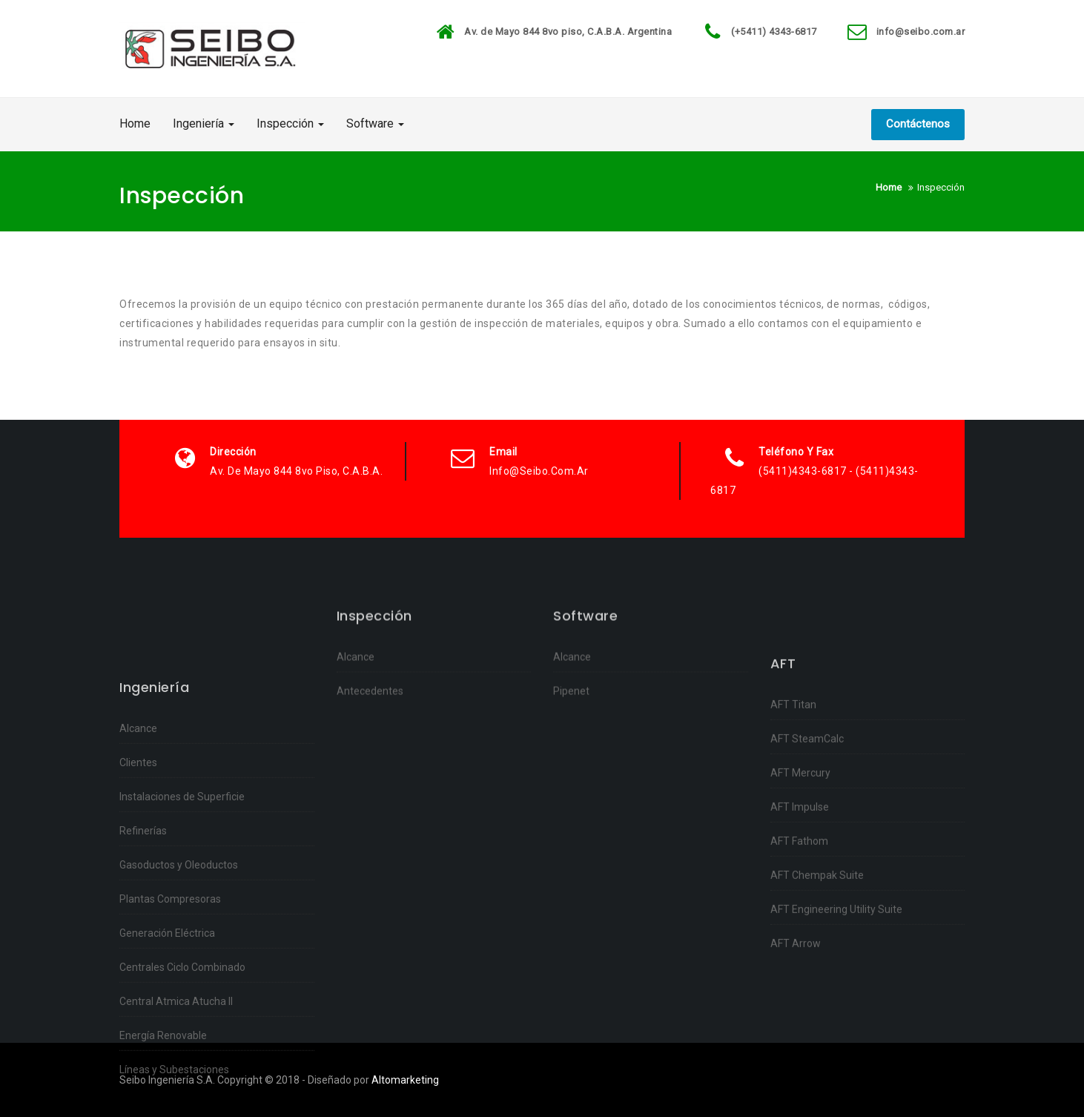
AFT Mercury (800, 843)
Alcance (138, 821)
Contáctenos (918, 124)
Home (135, 123)
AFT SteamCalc (807, 808)
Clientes (138, 855)
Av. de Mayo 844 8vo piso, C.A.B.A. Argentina (568, 31)
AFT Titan (793, 774)
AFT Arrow (795, 1013)
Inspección (290, 123)
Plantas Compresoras (170, 992)
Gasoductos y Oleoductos (178, 957)
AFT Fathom (799, 911)
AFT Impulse (799, 877)
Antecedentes (370, 716)
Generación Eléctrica (167, 1026)
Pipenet (571, 716)
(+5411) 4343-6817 (774, 31)
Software (375, 123)
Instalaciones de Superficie (182, 889)
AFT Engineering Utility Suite (836, 979)
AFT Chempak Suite (817, 945)
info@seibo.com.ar (920, 31)
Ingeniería (203, 123)
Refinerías (143, 923)
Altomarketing (405, 1080)
